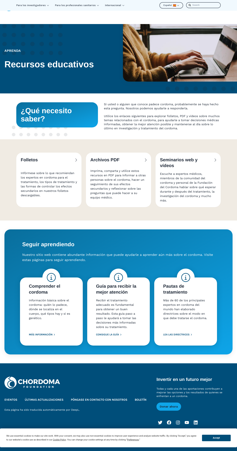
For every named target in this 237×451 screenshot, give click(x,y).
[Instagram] (178, 417)
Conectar (52, 14)
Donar (225, 14)
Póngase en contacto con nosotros (99, 394)
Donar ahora (169, 401)
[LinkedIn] (195, 417)
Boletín (206, 14)
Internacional (114, 5)
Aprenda (28, 14)
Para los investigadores (32, 5)
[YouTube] (187, 417)
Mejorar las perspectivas (90, 14)
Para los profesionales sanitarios (77, 5)
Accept (216, 438)
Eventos (10, 394)
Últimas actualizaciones (172, 14)
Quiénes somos (131, 14)
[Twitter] (160, 417)
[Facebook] (169, 417)
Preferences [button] (133, 439)
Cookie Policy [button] (59, 439)
